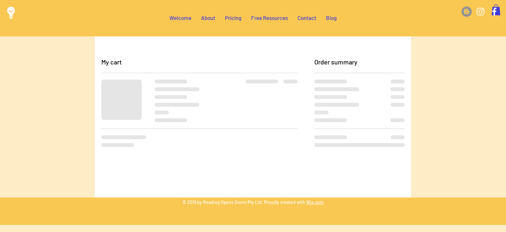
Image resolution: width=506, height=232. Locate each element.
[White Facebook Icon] (494, 11)
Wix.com (315, 202)
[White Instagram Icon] (480, 11)
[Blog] (466, 11)
